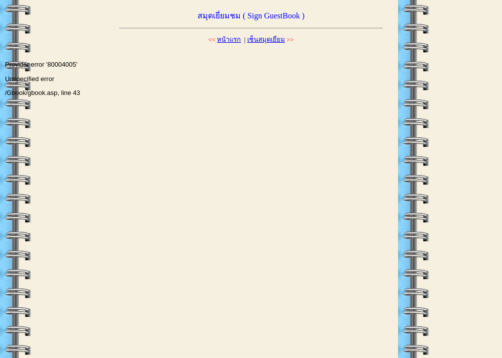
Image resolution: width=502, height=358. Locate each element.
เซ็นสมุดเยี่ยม (266, 39)
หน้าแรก (229, 39)
